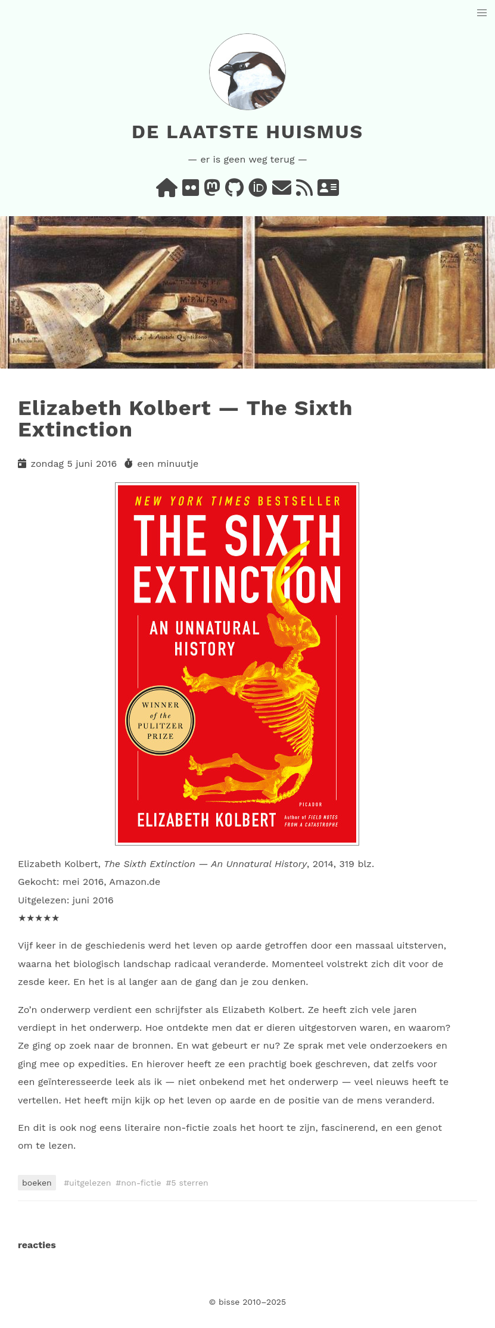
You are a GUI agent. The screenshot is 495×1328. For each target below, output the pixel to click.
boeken (37, 1182)
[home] (167, 191)
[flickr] (190, 191)
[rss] (304, 191)
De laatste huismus (247, 131)
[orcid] (257, 191)
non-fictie (141, 1182)
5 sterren (189, 1182)
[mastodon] (212, 191)
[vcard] (328, 191)
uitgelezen (90, 1182)
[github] (234, 191)
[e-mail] (281, 191)
